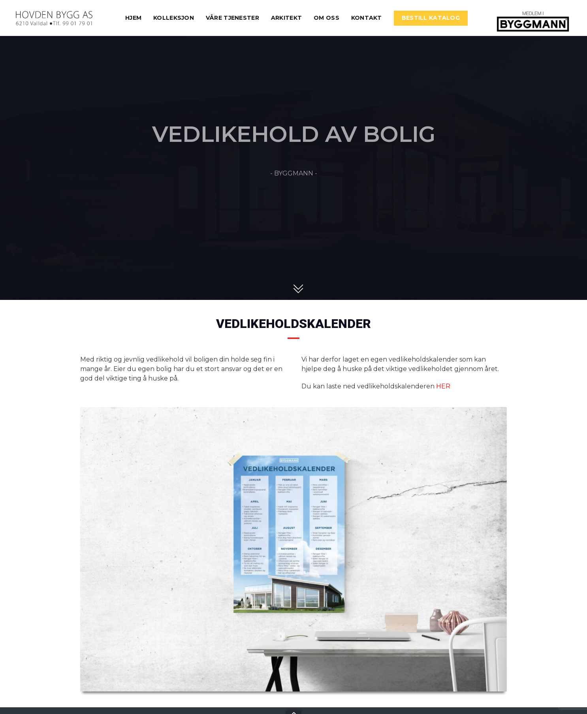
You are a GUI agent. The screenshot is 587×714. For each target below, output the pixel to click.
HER (443, 386)
